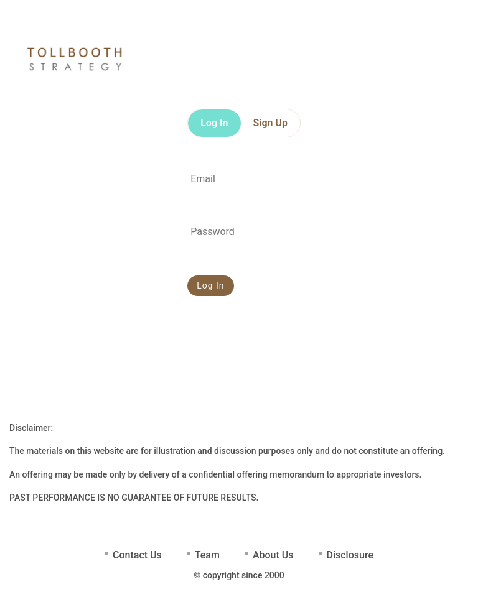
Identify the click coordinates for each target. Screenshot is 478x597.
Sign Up (270, 123)
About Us (273, 555)
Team (207, 555)
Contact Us (137, 555)
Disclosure (350, 555)
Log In (214, 123)
